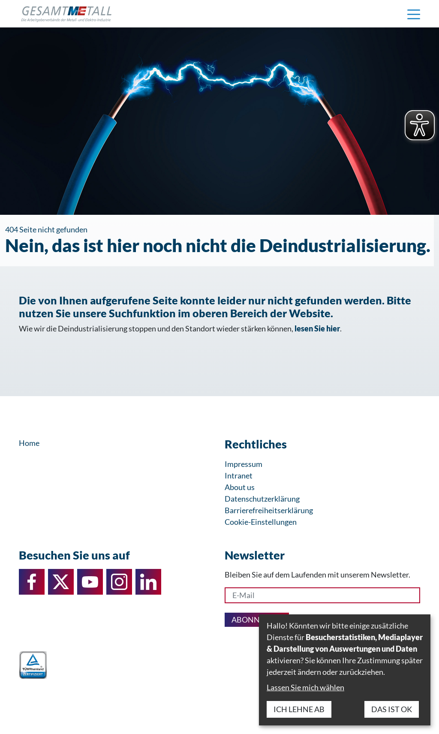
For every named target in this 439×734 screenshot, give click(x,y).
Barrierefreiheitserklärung (269, 510)
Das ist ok (391, 709)
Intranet (239, 475)
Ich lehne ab (299, 709)
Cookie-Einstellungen (261, 521)
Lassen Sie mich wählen (305, 687)
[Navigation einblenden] (413, 13)
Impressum (243, 464)
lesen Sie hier (317, 328)
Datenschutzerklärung (262, 498)
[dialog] (344, 669)
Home (29, 443)
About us (240, 487)
